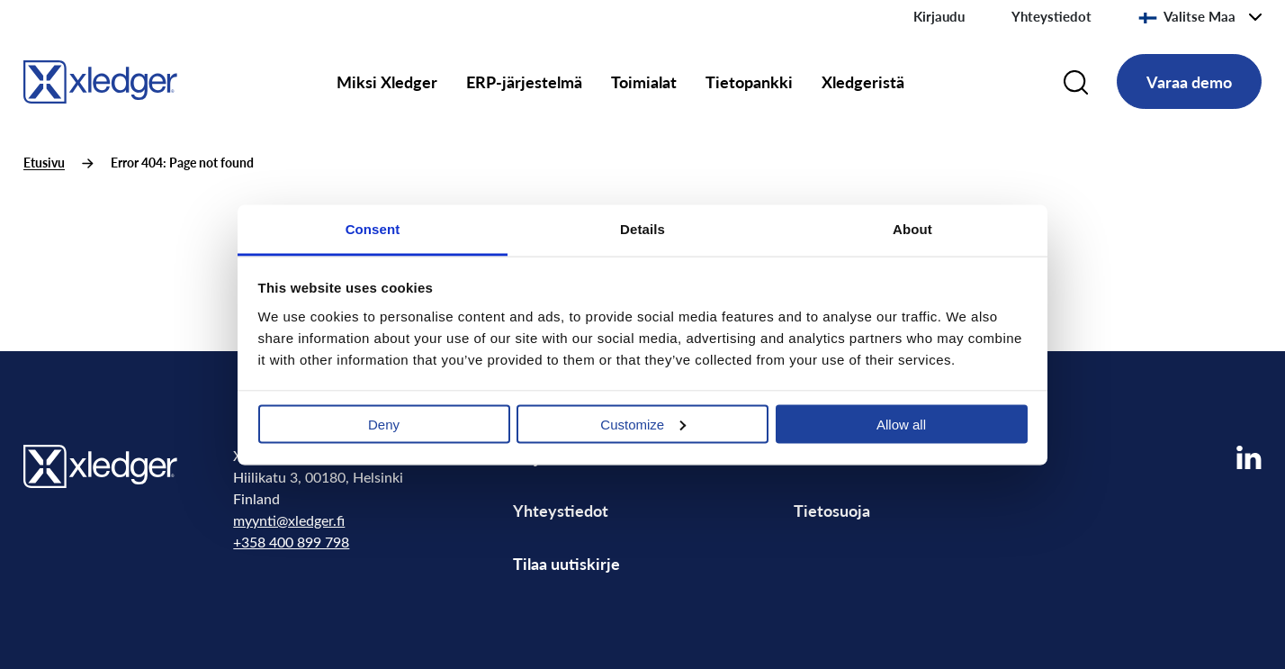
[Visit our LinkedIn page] (1249, 458)
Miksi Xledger (387, 81)
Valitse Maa (1187, 16)
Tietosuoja (832, 510)
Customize (643, 423)
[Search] (1076, 81)
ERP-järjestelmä (524, 81)
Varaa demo (1189, 81)
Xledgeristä (863, 81)
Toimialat (644, 81)
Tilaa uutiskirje (566, 563)
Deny (384, 423)
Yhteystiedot (1051, 16)
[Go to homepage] (100, 79)
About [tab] (912, 228)
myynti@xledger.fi (289, 520)
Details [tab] (642, 228)
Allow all (901, 423)
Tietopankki (749, 81)
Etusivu (44, 162)
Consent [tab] (373, 228)
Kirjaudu (939, 16)
